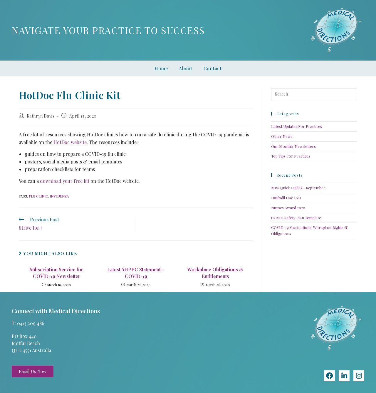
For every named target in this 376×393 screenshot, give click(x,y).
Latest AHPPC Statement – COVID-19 (136, 272)
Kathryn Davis (41, 116)
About (185, 68)
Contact (213, 68)
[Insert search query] (314, 94)
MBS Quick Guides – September (298, 187)
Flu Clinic (38, 196)
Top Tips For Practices (290, 155)
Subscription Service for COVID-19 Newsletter (56, 272)
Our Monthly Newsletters (293, 146)
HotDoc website (70, 142)
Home (161, 68)
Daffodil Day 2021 (286, 197)
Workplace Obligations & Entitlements (215, 272)
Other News (281, 136)
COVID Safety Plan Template (296, 217)
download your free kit (64, 181)
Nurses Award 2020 (288, 207)
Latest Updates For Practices (296, 126)
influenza (59, 196)
